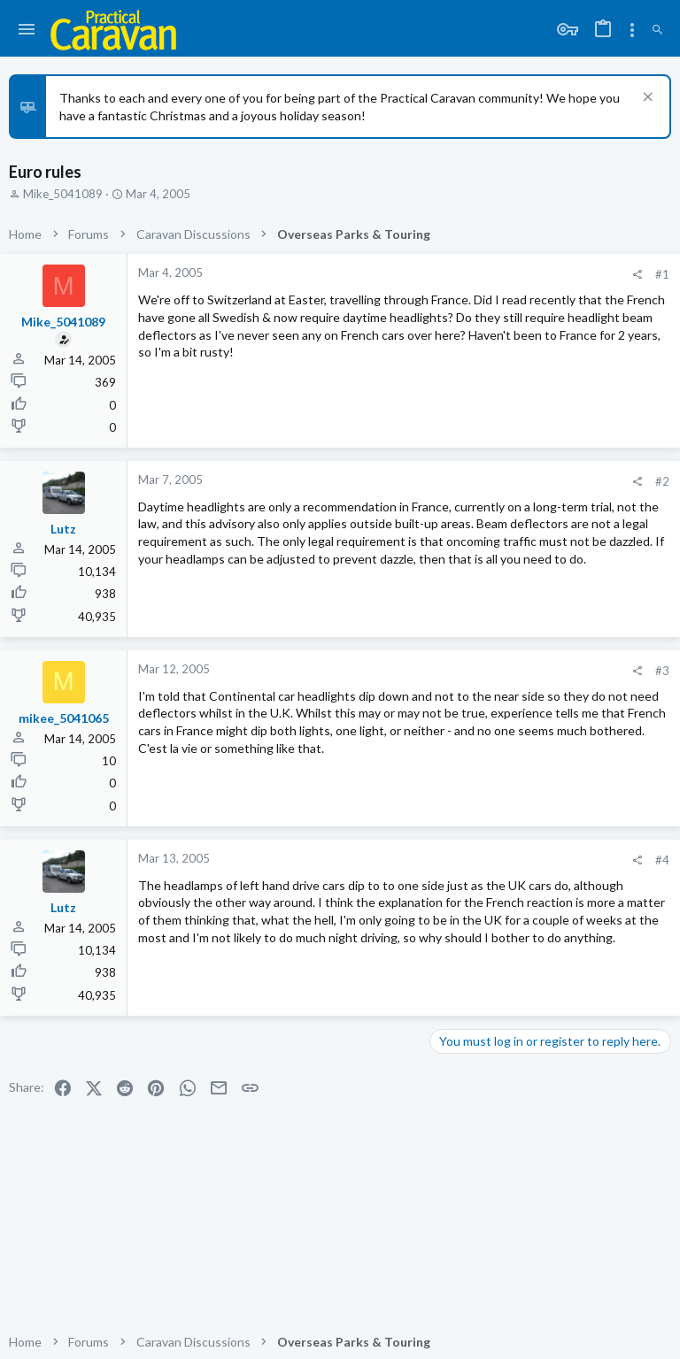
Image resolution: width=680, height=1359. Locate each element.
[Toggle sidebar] (632, 30)
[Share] (637, 274)
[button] (27, 30)
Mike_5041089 (63, 194)
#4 (662, 860)
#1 (662, 274)
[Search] (657, 30)
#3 (662, 671)
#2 (662, 481)
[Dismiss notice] (646, 98)
